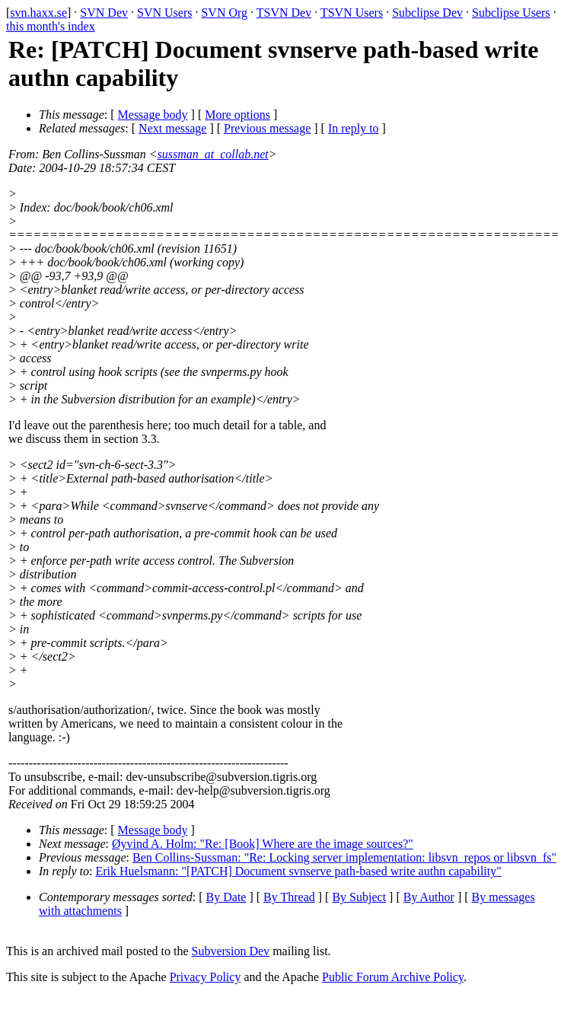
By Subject (359, 897)
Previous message (267, 128)
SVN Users (164, 12)
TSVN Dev (284, 12)
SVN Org (224, 12)
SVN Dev (104, 12)
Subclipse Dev (427, 12)
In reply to (353, 128)
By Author (428, 897)
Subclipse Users (511, 12)
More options (237, 114)
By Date (226, 897)
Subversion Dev (231, 951)
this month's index (50, 26)
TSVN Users (351, 12)
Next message (172, 128)
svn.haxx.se (38, 12)
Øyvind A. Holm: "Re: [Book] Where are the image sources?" (262, 843)
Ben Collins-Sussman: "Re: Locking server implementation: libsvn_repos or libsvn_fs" (344, 857)
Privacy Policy (205, 976)
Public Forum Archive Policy (393, 976)
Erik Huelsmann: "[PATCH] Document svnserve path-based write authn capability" (299, 871)
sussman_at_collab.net (213, 154)
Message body (153, 114)
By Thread (289, 897)
